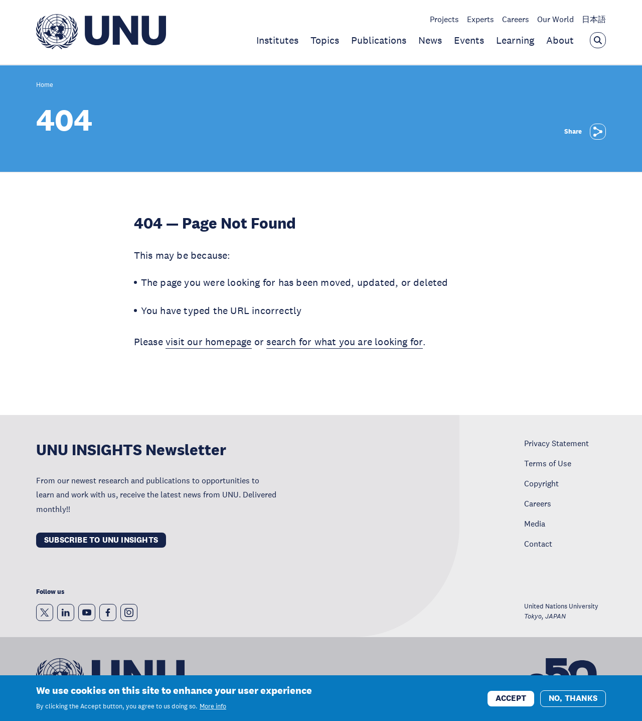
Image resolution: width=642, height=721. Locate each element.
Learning (515, 40)
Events (469, 40)
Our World (555, 19)
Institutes (277, 40)
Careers (515, 19)
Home (44, 85)
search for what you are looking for (344, 342)
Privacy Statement (556, 443)
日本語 (594, 19)
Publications (378, 40)
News (430, 40)
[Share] (598, 132)
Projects (444, 19)
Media (534, 524)
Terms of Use (547, 463)
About (560, 40)
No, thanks (573, 701)
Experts (480, 19)
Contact (538, 544)
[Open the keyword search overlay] (598, 40)
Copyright (541, 483)
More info (213, 710)
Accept (511, 701)
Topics (324, 40)
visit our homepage (209, 342)
